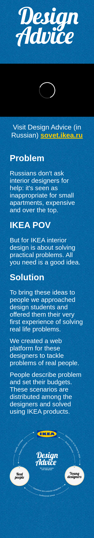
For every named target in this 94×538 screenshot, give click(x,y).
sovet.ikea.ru (61, 135)
